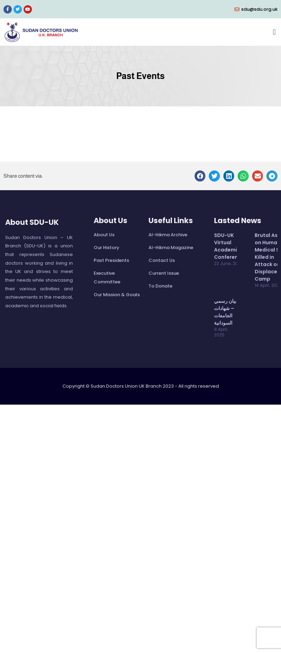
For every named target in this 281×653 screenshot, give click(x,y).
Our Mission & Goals (117, 294)
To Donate (160, 286)
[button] (274, 32)
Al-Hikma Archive (167, 234)
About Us (104, 234)
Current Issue (163, 273)
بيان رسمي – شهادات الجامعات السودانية (225, 312)
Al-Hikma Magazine (170, 247)
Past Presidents (111, 260)
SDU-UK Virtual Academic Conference (229, 246)
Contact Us (161, 260)
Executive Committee (107, 277)
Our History (106, 247)
